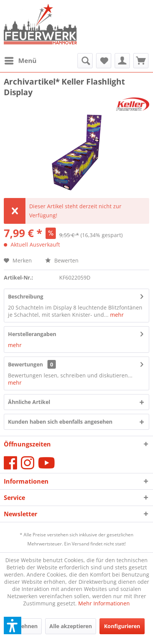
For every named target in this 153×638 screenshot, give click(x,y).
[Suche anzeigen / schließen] (85, 60)
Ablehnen (25, 626)
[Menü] (20, 60)
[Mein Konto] (122, 60)
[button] (12, 625)
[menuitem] (20, 60)
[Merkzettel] (103, 60)
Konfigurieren (122, 626)
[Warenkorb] (140, 60)
